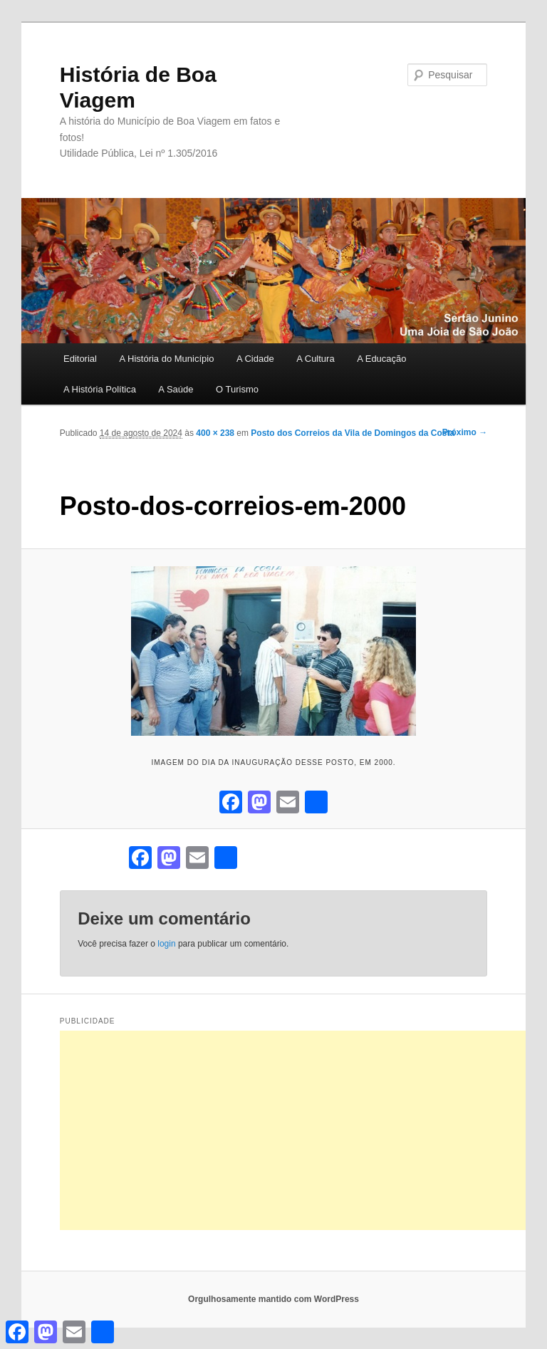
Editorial (80, 358)
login (166, 944)
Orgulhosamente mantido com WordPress (273, 1299)
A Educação (381, 358)
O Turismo (237, 389)
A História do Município (166, 358)
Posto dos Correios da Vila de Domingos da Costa (352, 433)
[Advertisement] (303, 1130)
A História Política (99, 389)
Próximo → (464, 432)
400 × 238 (215, 433)
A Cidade (255, 358)
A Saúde (175, 389)
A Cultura (315, 358)
